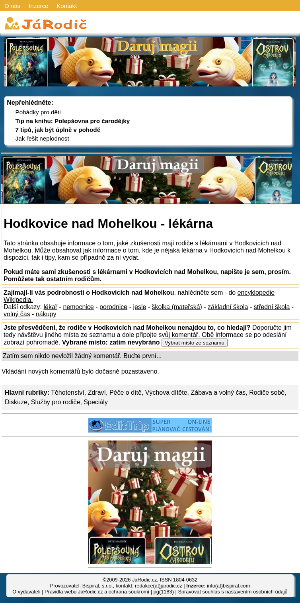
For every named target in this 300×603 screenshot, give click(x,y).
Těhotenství (67, 392)
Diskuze (16, 402)
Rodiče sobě (266, 392)
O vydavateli (26, 592)
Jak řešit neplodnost (42, 138)
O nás (12, 5)
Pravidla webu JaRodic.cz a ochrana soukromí (97, 592)
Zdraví (97, 392)
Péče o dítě (125, 392)
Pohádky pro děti (38, 112)
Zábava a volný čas (218, 392)
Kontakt (66, 5)
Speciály (95, 402)
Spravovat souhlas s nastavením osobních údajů (232, 592)
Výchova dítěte (166, 392)
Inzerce (38, 5)
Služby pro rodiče (55, 402)
